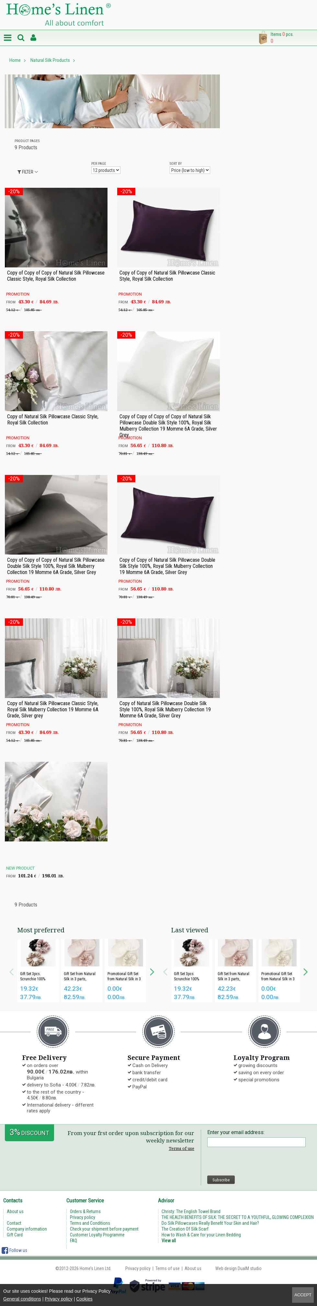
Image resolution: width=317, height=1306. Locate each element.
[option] (38, 970)
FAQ (73, 1240)
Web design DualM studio (238, 1268)
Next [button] (152, 971)
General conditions (22, 1298)
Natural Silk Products (50, 60)
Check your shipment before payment (104, 1229)
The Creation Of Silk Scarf (185, 1229)
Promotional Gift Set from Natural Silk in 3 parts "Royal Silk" (124, 979)
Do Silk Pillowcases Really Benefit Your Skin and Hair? (210, 1223)
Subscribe (221, 1179)
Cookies (84, 1298)
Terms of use (181, 1148)
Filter (25, 172)
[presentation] (256, 1161)
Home (15, 60)
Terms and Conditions (90, 1223)
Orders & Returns (85, 1211)
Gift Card (15, 1234)
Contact (14, 1223)
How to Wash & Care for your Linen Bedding (201, 1234)
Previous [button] (11, 971)
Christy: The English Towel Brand (191, 1211)
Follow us (14, 1250)
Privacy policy (59, 1298)
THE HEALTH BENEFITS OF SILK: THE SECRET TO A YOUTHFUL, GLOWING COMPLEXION (238, 1217)
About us (15, 1211)
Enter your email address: (236, 1132)
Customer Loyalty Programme (97, 1234)
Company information (27, 1229)
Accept (302, 1294)
